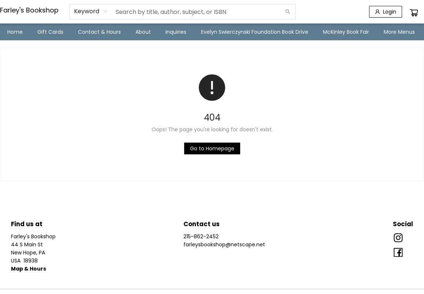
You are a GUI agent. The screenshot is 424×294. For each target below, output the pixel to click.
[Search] (287, 11)
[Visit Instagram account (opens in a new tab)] (398, 238)
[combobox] (91, 11)
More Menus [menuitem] (399, 32)
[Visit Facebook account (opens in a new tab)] (398, 253)
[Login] (385, 12)
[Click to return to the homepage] (212, 148)
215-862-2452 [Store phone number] (201, 236)
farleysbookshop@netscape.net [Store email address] (224, 244)
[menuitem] (15, 31)
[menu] (212, 31)
